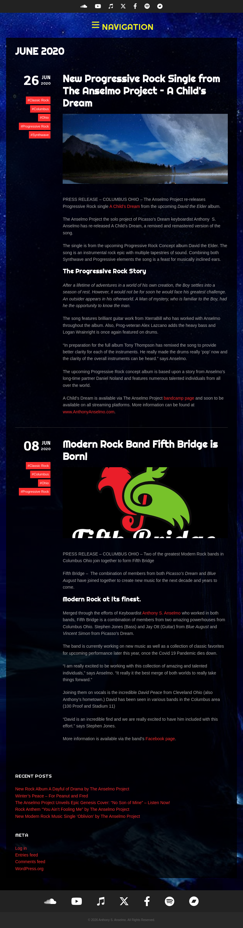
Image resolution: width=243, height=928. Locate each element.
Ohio (45, 117)
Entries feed (26, 855)
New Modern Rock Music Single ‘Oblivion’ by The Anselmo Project (77, 816)
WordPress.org (29, 868)
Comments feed (30, 861)
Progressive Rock (36, 126)
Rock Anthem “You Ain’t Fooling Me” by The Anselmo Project (72, 809)
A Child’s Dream (124, 206)
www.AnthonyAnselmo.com (88, 411)
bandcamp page (179, 398)
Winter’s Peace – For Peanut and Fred (51, 795)
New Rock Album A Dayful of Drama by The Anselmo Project (72, 788)
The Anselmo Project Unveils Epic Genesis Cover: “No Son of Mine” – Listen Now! (92, 802)
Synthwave (41, 135)
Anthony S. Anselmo (161, 613)
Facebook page (160, 738)
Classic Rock (39, 100)
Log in (21, 848)
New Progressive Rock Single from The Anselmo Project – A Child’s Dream (141, 90)
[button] (121, 27)
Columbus (41, 109)
